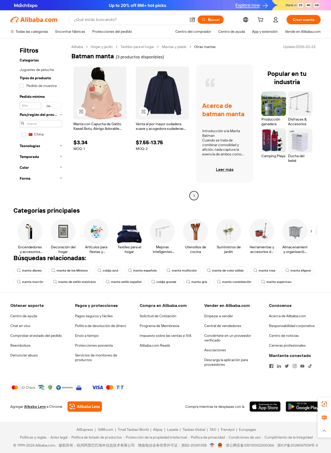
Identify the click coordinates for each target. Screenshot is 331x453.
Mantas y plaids (174, 47)
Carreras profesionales (287, 345)
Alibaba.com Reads (155, 345)
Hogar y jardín (102, 47)
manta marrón (30, 282)
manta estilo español (123, 282)
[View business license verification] (212, 445)
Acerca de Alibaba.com (287, 316)
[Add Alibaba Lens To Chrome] (84, 406)
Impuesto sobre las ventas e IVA (165, 335)
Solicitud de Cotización (158, 316)
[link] (324, 404)
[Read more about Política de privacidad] (207, 437)
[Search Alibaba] (129, 19)
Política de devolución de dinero (100, 326)
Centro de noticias (284, 335)
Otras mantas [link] (205, 47)
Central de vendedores (222, 326)
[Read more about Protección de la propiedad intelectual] (155, 437)
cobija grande (163, 282)
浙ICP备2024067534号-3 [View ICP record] (297, 445)
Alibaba (77, 47)
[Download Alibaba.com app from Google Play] (303, 406)
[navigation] (39, 121)
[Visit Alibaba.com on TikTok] (310, 366)
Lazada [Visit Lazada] (172, 429)
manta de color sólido (225, 270)
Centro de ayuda (23, 316)
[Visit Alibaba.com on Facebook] (271, 366)
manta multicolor (182, 270)
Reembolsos (20, 345)
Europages (247, 429)
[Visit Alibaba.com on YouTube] (302, 366)
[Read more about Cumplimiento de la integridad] (287, 437)
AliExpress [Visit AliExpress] (85, 429)
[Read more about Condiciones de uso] (243, 437)
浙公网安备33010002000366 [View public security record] (250, 445)
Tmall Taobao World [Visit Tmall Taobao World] (133, 429)
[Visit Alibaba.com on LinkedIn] (279, 366)
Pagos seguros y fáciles (94, 316)
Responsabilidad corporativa (291, 326)
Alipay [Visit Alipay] (158, 429)
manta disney (29, 270)
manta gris (196, 282)
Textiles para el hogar (137, 47)
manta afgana (298, 270)
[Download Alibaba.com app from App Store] (265, 406)
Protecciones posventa (94, 345)
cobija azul (107, 270)
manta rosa (264, 270)
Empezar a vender (218, 316)
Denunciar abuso (24, 355)
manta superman (276, 282)
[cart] (261, 20)
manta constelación (234, 282)
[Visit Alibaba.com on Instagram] (294, 366)
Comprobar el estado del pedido (36, 335)
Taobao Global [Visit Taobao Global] (194, 429)
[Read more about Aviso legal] (57, 437)
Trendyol (228, 429)
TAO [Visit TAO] (212, 429)
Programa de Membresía (159, 326)
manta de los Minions (69, 270)
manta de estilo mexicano (74, 282)
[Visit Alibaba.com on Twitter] (286, 366)
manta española (142, 270)
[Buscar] (211, 19)
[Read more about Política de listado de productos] (95, 437)
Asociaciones (215, 350)
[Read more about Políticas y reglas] (32, 437)
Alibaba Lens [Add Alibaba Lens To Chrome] (35, 406)
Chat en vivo (20, 326)
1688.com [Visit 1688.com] (105, 429)
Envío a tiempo (87, 335)
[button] (192, 20)
